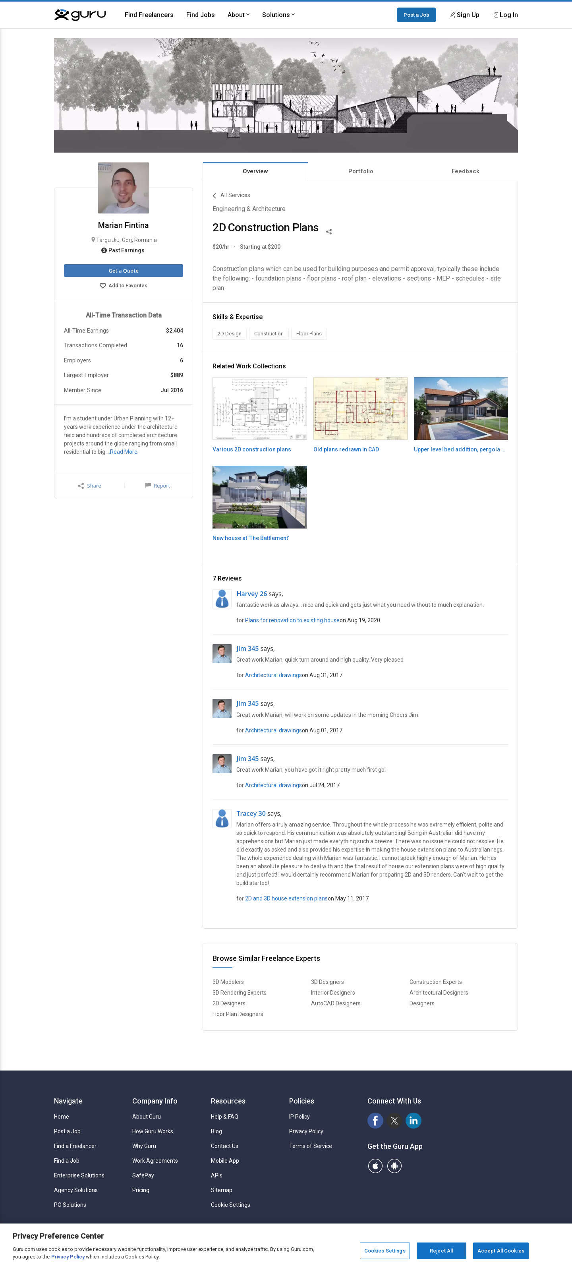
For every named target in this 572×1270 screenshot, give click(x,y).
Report (157, 485)
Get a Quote (123, 270)
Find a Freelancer (75, 1146)
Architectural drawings (273, 675)
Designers (422, 1003)
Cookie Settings (230, 1205)
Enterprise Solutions (79, 1175)
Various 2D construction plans (252, 449)
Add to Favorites (123, 286)
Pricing (140, 1190)
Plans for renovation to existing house (292, 620)
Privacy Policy (306, 1131)
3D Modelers (228, 982)
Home (61, 1116)
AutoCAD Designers (336, 1003)
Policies (301, 1101)
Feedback (465, 171)
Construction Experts (436, 982)
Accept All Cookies (500, 1251)
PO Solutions (70, 1205)
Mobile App (225, 1161)
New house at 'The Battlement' (251, 538)
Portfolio (360, 171)
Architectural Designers (439, 992)
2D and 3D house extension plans (286, 898)
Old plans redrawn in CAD (346, 449)
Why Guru (144, 1146)
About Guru (146, 1116)
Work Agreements (155, 1161)
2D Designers (229, 1003)
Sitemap (221, 1190)
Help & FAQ (224, 1116)
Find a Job (66, 1161)
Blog (216, 1131)
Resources (228, 1101)
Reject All (441, 1251)
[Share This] (328, 231)
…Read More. (122, 452)
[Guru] (80, 15)
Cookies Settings (385, 1251)
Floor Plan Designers (238, 1014)
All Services (231, 196)
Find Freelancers (149, 15)
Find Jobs (200, 15)
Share (89, 486)
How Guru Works (152, 1131)
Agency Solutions (76, 1190)
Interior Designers (333, 992)
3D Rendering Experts (240, 992)
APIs (216, 1175)
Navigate (68, 1101)
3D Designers (327, 982)
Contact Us (224, 1146)
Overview (255, 171)
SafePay (143, 1175)
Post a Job (416, 15)
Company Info (155, 1101)
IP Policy (299, 1116)
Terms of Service (310, 1146)
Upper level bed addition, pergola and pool (461, 449)
